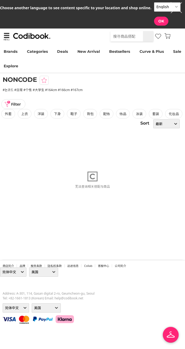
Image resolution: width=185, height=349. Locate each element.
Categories (37, 51)
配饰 (106, 113)
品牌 (22, 266)
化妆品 (174, 113)
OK (161, 21)
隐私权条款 (55, 266)
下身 (57, 113)
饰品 (122, 113)
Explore (11, 66)
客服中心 (103, 266)
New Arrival (88, 51)
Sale (177, 51)
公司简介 (120, 266)
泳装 (139, 113)
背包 (90, 113)
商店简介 (8, 266)
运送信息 (73, 266)
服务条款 (36, 266)
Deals (62, 51)
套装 (155, 113)
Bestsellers (119, 51)
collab (88, 266)
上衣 (24, 113)
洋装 (41, 113)
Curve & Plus (152, 51)
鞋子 (73, 113)
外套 (8, 113)
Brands (10, 51)
